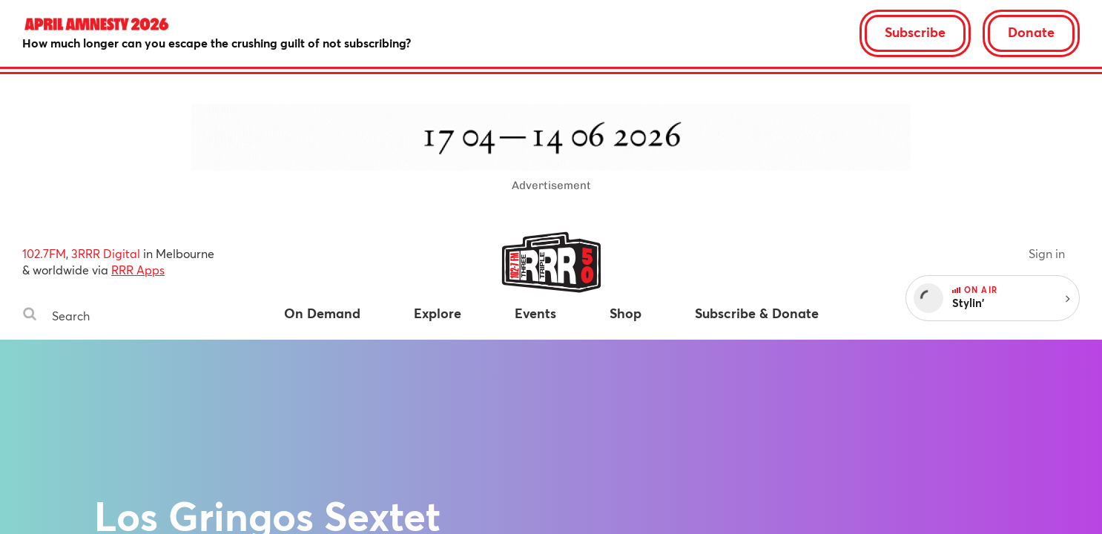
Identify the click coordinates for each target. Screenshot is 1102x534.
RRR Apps (138, 269)
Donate (1031, 32)
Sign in (1047, 253)
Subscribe (915, 32)
